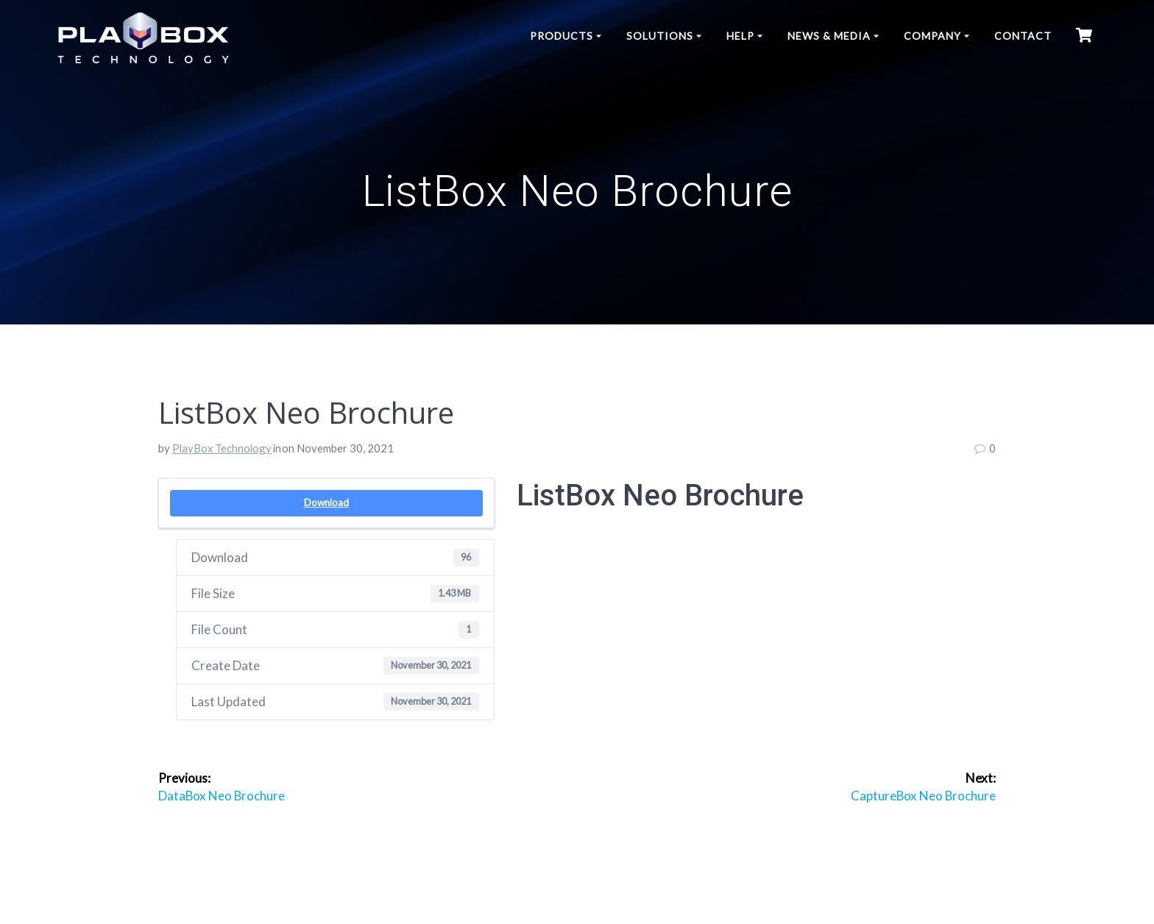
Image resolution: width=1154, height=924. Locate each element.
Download (326, 502)
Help (740, 35)
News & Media (829, 35)
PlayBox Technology (222, 448)
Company (932, 35)
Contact (1023, 35)
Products (561, 35)
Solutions (659, 35)
